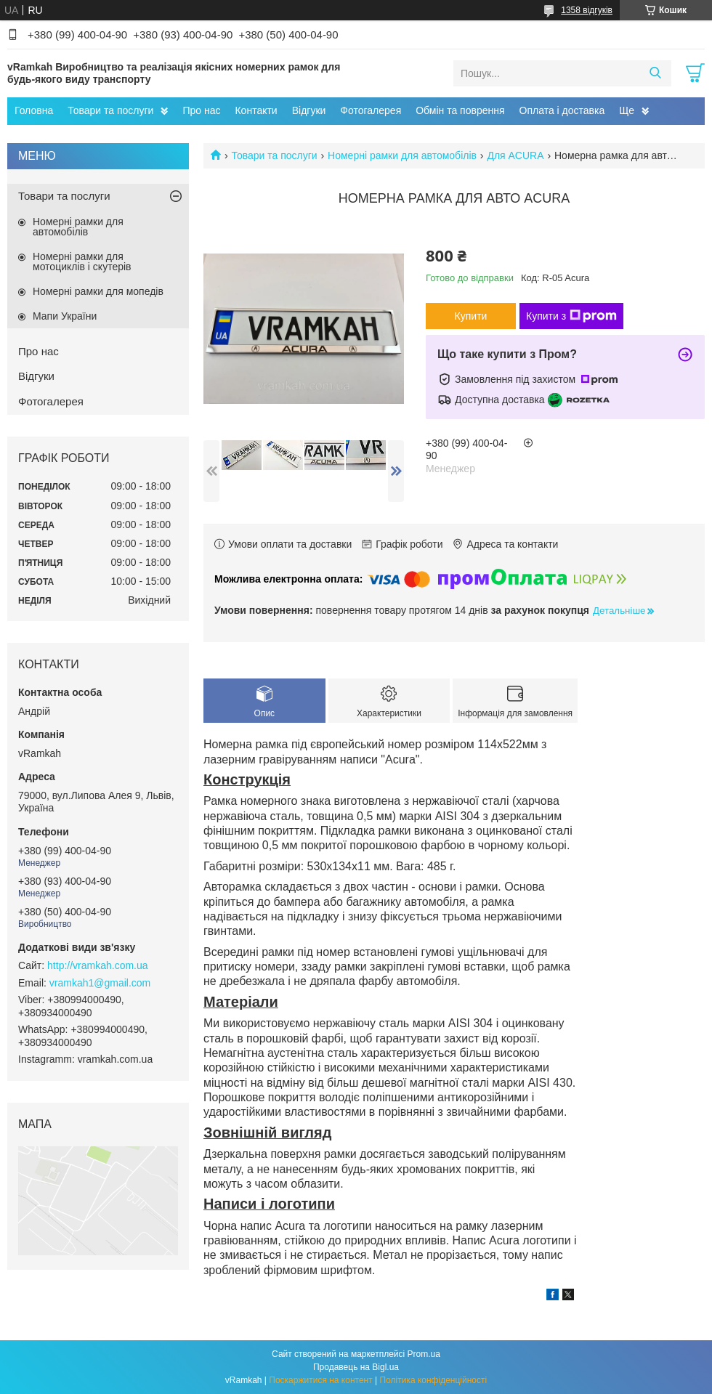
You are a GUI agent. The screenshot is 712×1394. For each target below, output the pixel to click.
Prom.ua (424, 1354)
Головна (34, 110)
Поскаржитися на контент (320, 1380)
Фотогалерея (370, 110)
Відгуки (309, 110)
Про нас (201, 110)
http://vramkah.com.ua (97, 965)
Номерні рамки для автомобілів (402, 155)
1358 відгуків (586, 10)
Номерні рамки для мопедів (98, 291)
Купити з (571, 316)
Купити (471, 316)
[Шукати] (655, 73)
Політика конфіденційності (434, 1380)
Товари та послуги (110, 110)
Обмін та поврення (460, 110)
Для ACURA (515, 155)
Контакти (256, 110)
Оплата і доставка (562, 110)
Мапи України (65, 316)
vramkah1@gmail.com (99, 983)
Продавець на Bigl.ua (356, 1367)
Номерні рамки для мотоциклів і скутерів (82, 261)
